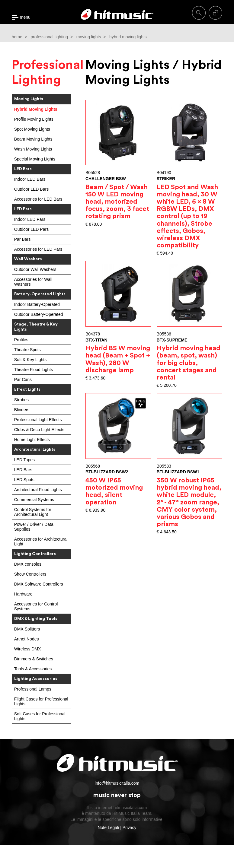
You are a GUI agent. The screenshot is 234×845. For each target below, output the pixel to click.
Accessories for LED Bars (38, 199)
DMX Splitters (27, 629)
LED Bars (23, 469)
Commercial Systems (34, 499)
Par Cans (23, 379)
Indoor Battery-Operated (37, 304)
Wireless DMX (27, 648)
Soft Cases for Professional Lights (40, 716)
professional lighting (49, 36)
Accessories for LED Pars (38, 249)
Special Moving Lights (34, 159)
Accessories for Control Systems (36, 606)
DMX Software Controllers (38, 584)
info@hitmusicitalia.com (117, 783)
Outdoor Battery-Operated (38, 314)
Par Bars (22, 239)
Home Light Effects (32, 439)
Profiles (21, 339)
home (17, 36)
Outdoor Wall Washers (35, 269)
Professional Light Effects (38, 419)
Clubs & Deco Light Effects (39, 429)
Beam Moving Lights (33, 139)
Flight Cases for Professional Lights (41, 701)
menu (25, 17)
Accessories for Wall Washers (33, 282)
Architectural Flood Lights (38, 489)
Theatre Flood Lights (33, 369)
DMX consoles (27, 564)
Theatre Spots (27, 349)
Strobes (21, 399)
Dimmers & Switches (33, 658)
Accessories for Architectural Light (41, 541)
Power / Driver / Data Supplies (33, 527)
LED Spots (24, 479)
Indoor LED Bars (30, 179)
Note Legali (108, 827)
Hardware (23, 594)
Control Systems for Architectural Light (32, 512)
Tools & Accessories (33, 668)
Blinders (22, 409)
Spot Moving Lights (32, 129)
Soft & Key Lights (30, 359)
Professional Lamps (32, 689)
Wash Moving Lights (33, 149)
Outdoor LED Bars (31, 189)
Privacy (129, 827)
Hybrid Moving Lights (35, 109)
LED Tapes (24, 459)
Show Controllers (30, 574)
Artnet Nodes (26, 639)
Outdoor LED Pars (31, 229)
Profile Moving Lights (33, 119)
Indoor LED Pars (30, 219)
